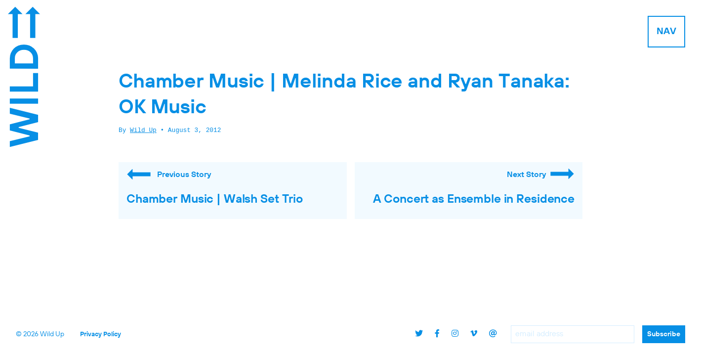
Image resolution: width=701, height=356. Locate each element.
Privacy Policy (100, 334)
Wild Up (143, 130)
